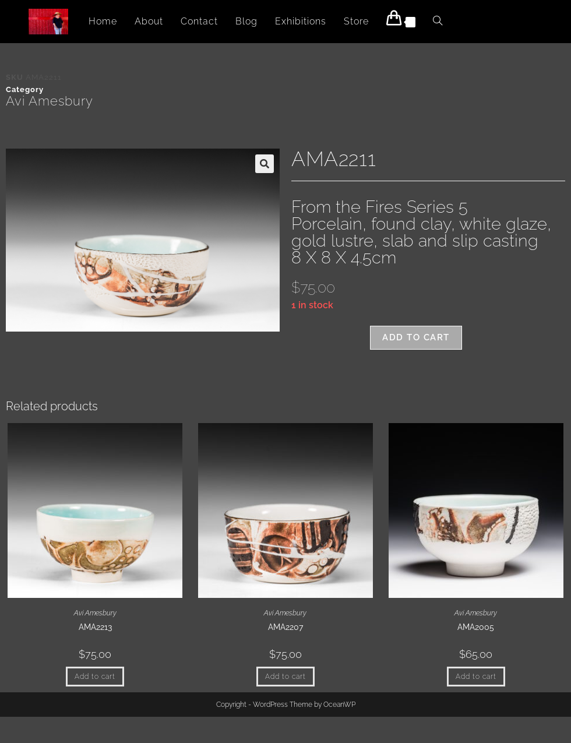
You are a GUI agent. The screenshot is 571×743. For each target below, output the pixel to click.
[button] (264, 163)
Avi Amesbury (49, 100)
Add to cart (416, 337)
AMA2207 (285, 627)
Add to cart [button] (95, 676)
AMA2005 (475, 627)
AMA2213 (95, 627)
